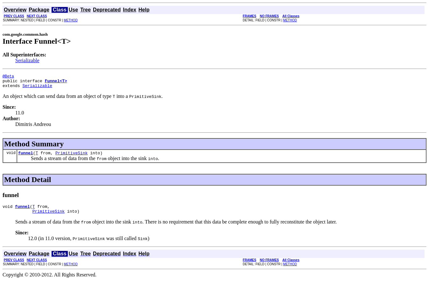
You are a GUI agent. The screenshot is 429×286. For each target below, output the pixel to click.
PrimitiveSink (71, 156)
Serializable (27, 60)
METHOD (71, 20)
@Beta (8, 77)
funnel (25, 156)
